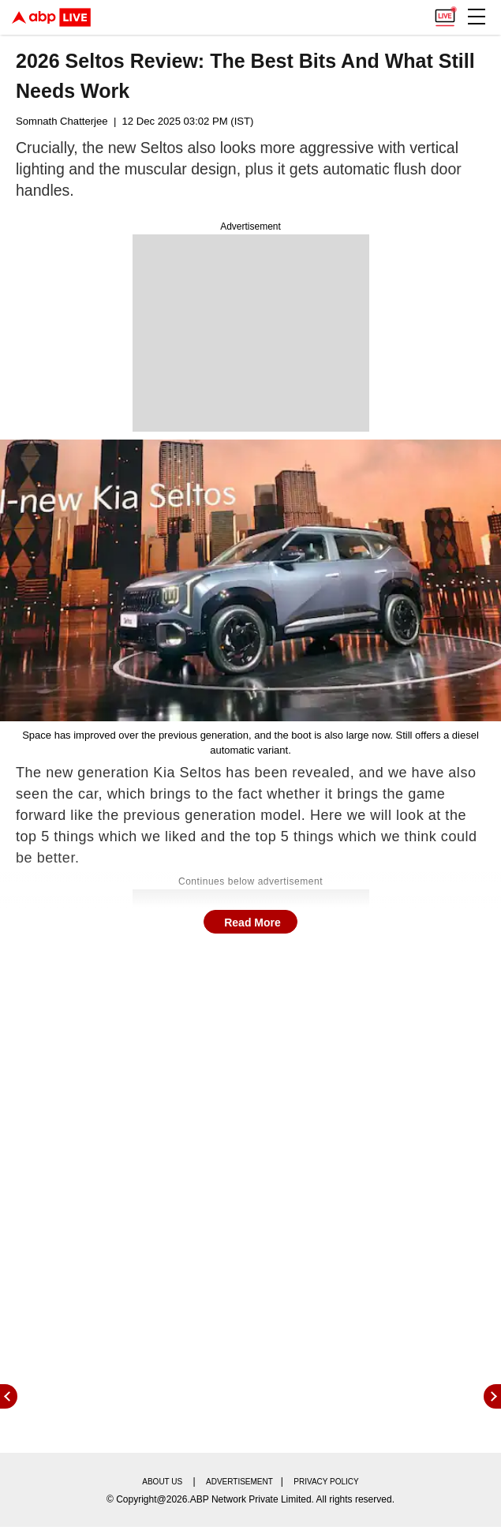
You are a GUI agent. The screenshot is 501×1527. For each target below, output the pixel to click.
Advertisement (239, 1481)
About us (162, 1481)
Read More (252, 922)
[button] (476, 16)
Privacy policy (325, 1481)
